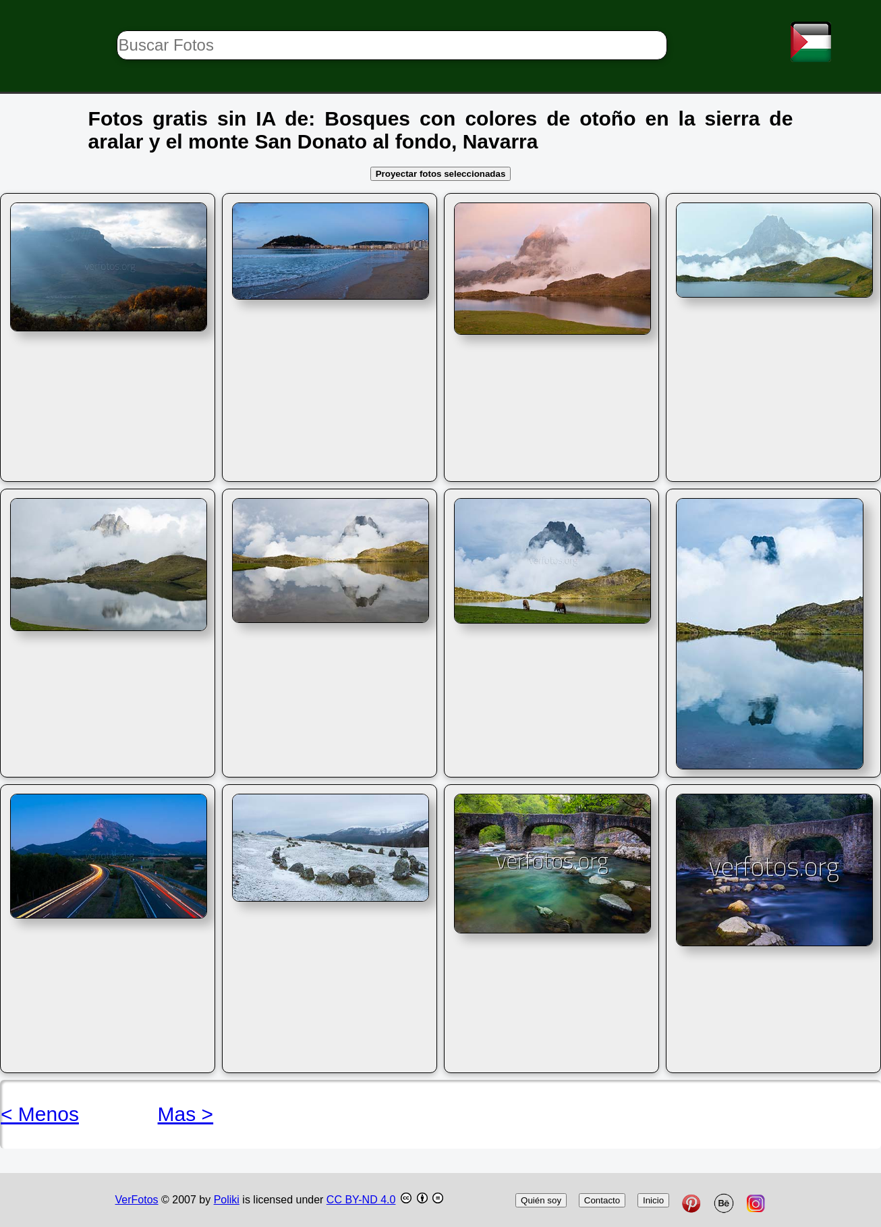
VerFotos (137, 1199)
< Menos (40, 1114)
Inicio (653, 1200)
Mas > (186, 1114)
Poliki (226, 1199)
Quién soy (541, 1200)
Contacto (602, 1200)
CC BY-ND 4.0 (361, 1199)
